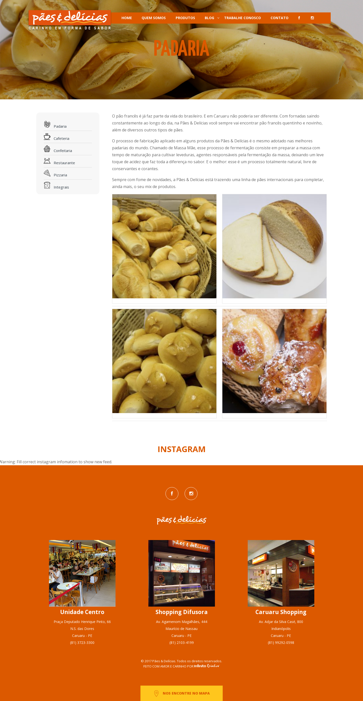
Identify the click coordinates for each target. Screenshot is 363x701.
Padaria (55, 125)
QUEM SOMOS (154, 17)
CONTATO (279, 17)
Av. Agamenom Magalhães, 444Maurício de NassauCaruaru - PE (181, 628)
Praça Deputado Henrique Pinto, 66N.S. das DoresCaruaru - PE (82, 628)
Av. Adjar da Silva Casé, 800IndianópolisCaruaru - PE (281, 628)
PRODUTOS (185, 17)
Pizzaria (55, 173)
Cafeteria (56, 137)
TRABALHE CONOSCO (242, 17)
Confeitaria (58, 149)
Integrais (56, 186)
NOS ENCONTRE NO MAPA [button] (181, 694)
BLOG (209, 17)
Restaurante (59, 161)
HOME (126, 17)
